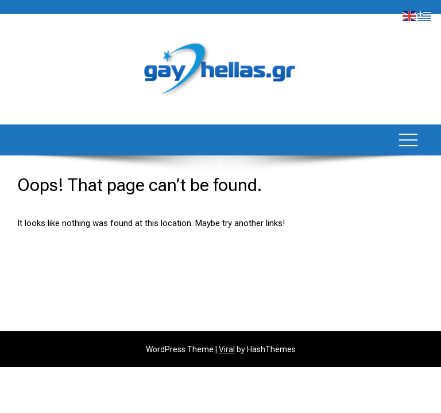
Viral (227, 349)
